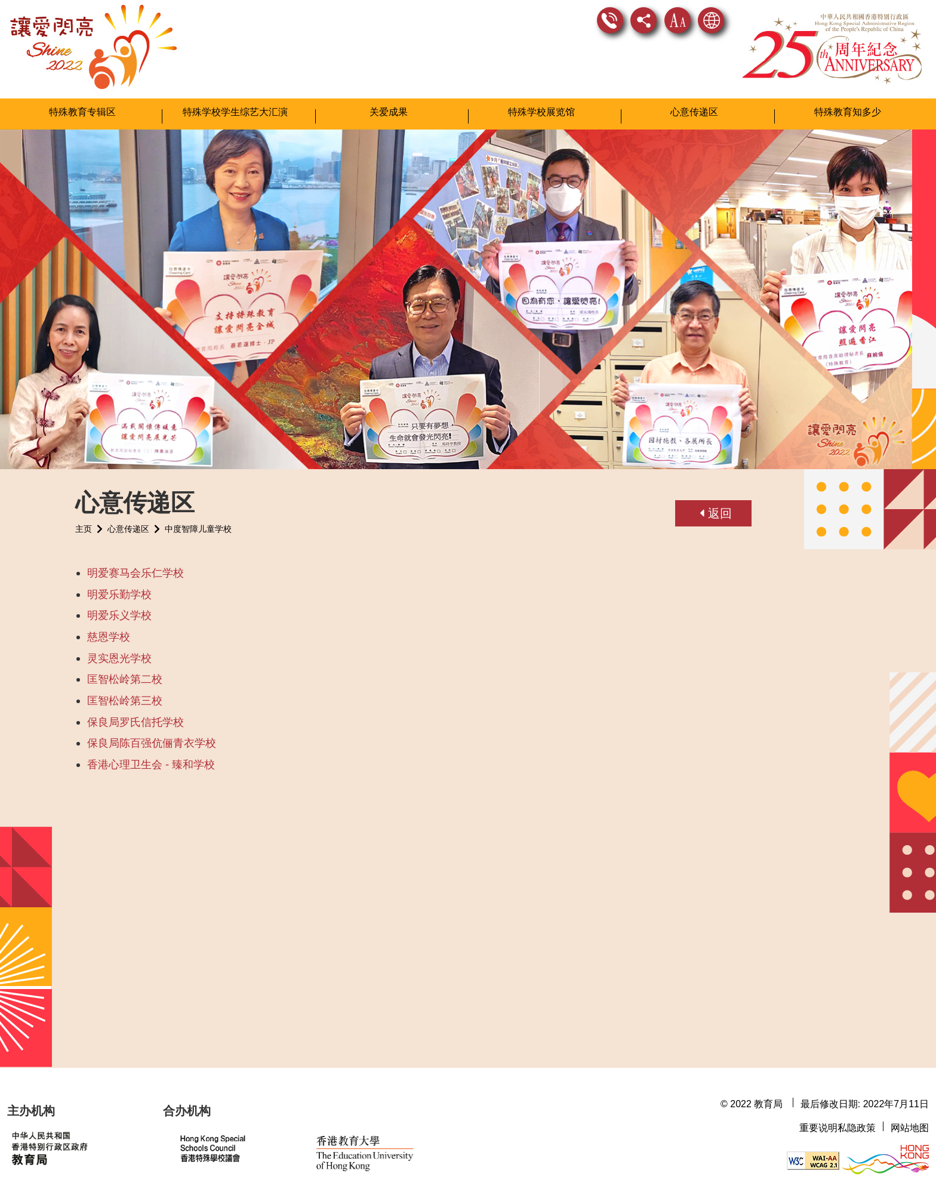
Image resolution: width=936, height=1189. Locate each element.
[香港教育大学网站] (386, 1149)
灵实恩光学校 (119, 652)
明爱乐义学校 (119, 609)
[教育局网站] (78, 1147)
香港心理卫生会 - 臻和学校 (151, 758)
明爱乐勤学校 (119, 588)
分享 (643, 20)
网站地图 (910, 1128)
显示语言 (711, 20)
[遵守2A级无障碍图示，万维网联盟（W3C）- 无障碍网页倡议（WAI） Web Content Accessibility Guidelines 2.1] (813, 1160)
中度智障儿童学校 (198, 523)
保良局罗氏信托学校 (135, 716)
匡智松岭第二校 (124, 673)
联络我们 (610, 20)
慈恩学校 (108, 630)
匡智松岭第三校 (124, 694)
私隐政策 (857, 1128)
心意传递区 (128, 523)
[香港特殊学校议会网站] (237, 1149)
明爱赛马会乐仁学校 (135, 566)
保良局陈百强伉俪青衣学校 (151, 737)
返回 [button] (716, 507)
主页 (83, 523)
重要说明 (818, 1128)
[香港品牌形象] (885, 1160)
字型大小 (677, 20)
